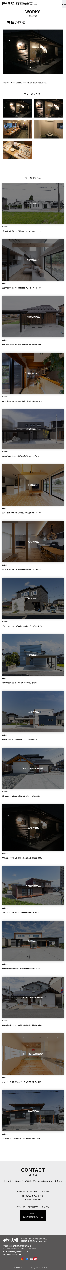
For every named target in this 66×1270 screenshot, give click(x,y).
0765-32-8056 (33, 1196)
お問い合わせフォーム (33, 1215)
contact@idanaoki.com (18, 1251)
